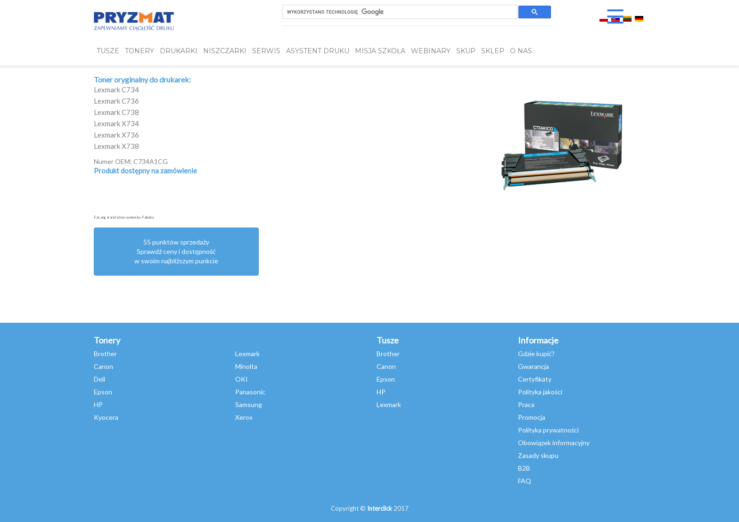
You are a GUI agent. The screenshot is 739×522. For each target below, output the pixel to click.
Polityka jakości (540, 392)
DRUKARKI (178, 51)
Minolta (246, 366)
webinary (431, 51)
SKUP (466, 51)
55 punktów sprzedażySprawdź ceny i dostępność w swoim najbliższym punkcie (176, 251)
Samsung (248, 404)
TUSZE (108, 51)
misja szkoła (380, 51)
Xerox (244, 417)
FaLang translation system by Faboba (124, 217)
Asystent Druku (317, 51)
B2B (524, 468)
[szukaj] (399, 12)
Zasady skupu (538, 455)
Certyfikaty (534, 379)
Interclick (379, 508)
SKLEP (492, 51)
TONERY (139, 51)
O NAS (521, 51)
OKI (241, 379)
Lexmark (247, 354)
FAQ (524, 481)
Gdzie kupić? (536, 354)
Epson (103, 392)
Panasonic (250, 392)
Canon (103, 366)
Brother (105, 354)
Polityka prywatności (548, 430)
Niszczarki (224, 51)
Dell (99, 379)
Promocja (531, 417)
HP (98, 404)
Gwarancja (533, 366)
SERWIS (266, 51)
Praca (526, 404)
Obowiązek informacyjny (554, 443)
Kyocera (106, 417)
